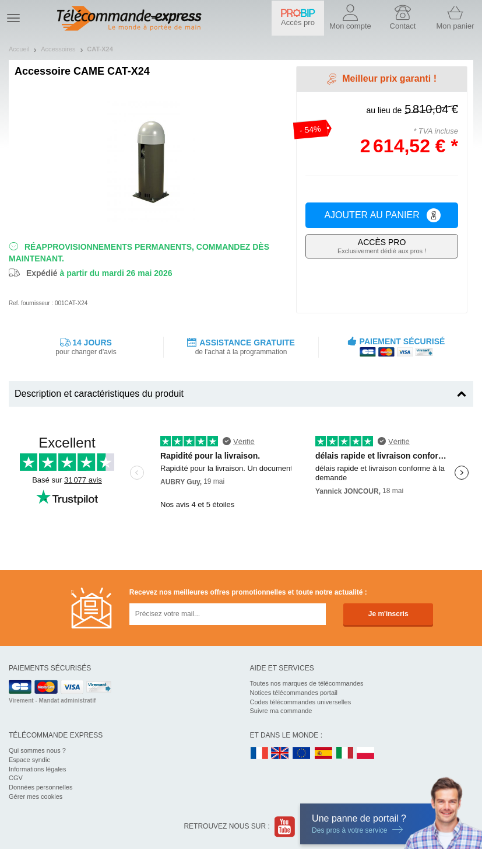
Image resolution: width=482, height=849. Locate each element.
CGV (16, 777)
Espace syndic (29, 759)
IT (345, 753)
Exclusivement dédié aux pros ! (382, 245)
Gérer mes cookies (35, 796)
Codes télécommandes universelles (300, 701)
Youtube (285, 826)
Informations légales (37, 769)
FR (259, 753)
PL (366, 753)
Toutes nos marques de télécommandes (307, 683)
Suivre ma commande (281, 710)
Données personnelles (40, 787)
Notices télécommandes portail (293, 692)
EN (302, 753)
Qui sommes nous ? (37, 750)
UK (280, 753)
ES (323, 753)
